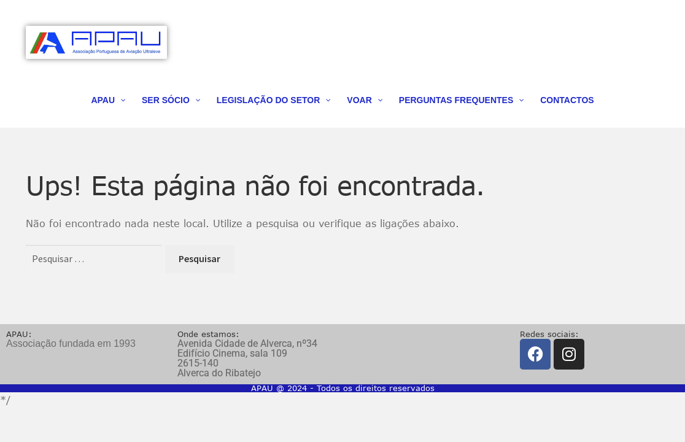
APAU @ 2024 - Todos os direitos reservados (343, 388)
